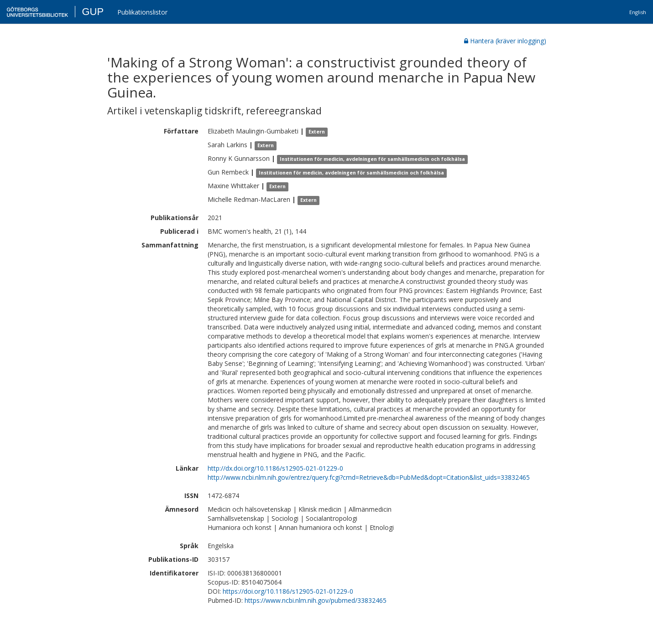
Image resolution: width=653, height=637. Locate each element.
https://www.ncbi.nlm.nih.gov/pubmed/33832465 (316, 600)
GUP (93, 11)
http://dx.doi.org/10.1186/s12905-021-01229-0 (275, 468)
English (637, 12)
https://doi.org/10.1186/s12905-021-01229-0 (288, 591)
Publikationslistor (142, 12)
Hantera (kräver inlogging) (505, 40)
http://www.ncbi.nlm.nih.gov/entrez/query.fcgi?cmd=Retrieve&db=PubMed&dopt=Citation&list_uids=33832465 (369, 477)
